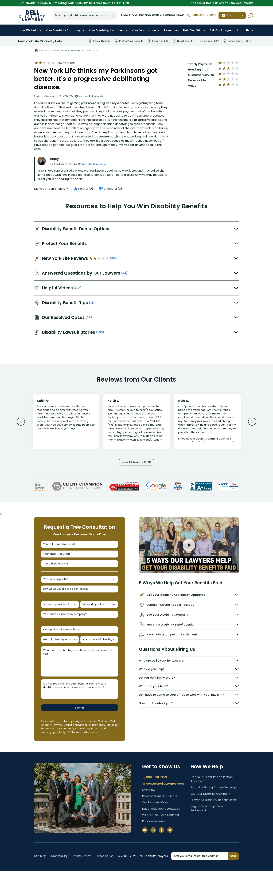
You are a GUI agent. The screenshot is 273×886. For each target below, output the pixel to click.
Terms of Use (104, 871)
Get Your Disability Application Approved (211, 794)
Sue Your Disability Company (210, 809)
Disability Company (65, 30)
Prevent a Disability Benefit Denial (213, 815)
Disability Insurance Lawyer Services (32, 15)
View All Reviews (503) (136, 463)
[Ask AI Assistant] (251, 15)
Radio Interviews (153, 836)
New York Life (78, 50)
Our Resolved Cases (156, 818)
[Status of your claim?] (60, 614)
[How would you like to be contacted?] (79, 597)
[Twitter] (170, 845)
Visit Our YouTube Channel (160, 830)
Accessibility (59, 871)
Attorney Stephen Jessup (92, 164)
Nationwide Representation (161, 824)
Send (233, 871)
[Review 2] (137, 423)
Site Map (40, 871)
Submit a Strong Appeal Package (213, 803)
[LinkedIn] (153, 845)
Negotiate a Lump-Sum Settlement (206, 823)
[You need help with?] (79, 586)
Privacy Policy (81, 871)
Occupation (146, 30)
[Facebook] (161, 845)
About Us (245, 30)
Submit (80, 722)
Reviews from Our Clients (159, 811)
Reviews (93, 50)
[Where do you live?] (99, 614)
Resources (184, 30)
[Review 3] (207, 423)
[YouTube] (145, 845)
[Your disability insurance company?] (79, 625)
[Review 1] (66, 421)
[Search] (113, 15)
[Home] (36, 50)
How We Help (31, 30)
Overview (148, 805)
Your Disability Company (55, 50)
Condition (108, 30)
